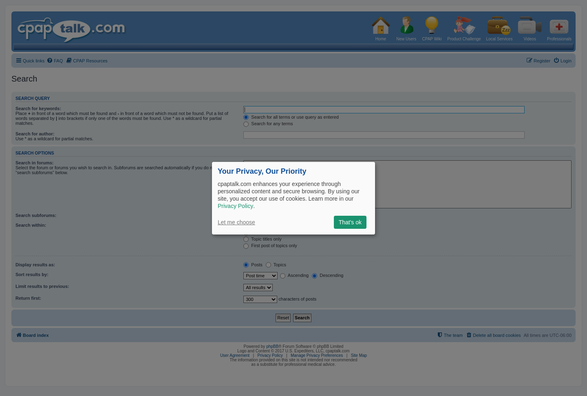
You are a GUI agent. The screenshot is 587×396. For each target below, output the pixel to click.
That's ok (350, 222)
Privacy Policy (235, 206)
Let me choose (236, 222)
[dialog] (293, 197)
